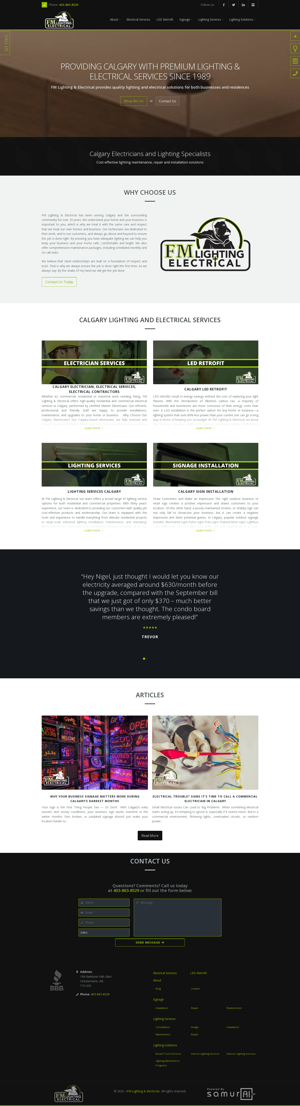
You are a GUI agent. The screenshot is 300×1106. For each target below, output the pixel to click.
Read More (150, 835)
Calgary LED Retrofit (205, 389)
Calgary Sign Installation (206, 491)
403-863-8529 (68, 5)
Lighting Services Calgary (94, 491)
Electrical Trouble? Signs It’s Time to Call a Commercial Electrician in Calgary (205, 798)
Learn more (94, 428)
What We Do (134, 101)
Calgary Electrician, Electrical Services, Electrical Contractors (94, 389)
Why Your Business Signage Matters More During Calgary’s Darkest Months (95, 798)
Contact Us (167, 101)
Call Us (6, 43)
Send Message (150, 942)
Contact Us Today (59, 282)
